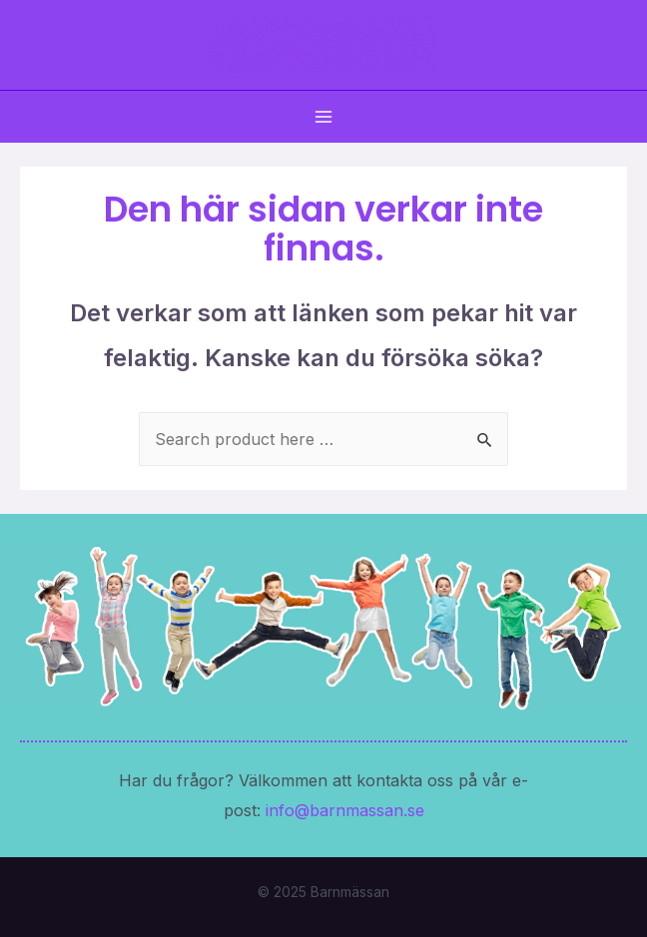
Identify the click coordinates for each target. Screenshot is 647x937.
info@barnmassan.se (345, 810)
